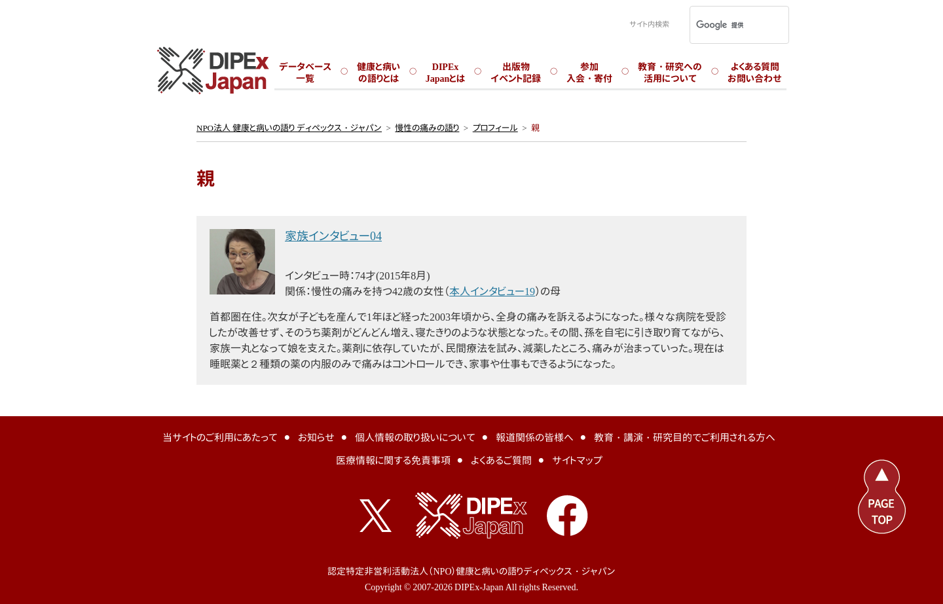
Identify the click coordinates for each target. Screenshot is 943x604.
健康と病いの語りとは (378, 72)
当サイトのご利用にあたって (220, 437)
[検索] (722, 25)
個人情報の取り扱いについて (415, 437)
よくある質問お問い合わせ (755, 72)
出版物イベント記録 (515, 72)
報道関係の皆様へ (535, 437)
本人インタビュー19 (492, 291)
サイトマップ (577, 460)
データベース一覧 (305, 72)
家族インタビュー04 (333, 236)
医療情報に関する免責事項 (393, 460)
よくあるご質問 (501, 460)
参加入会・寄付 (589, 72)
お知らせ (316, 437)
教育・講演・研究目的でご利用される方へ (684, 437)
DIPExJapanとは (446, 72)
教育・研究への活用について (670, 72)
